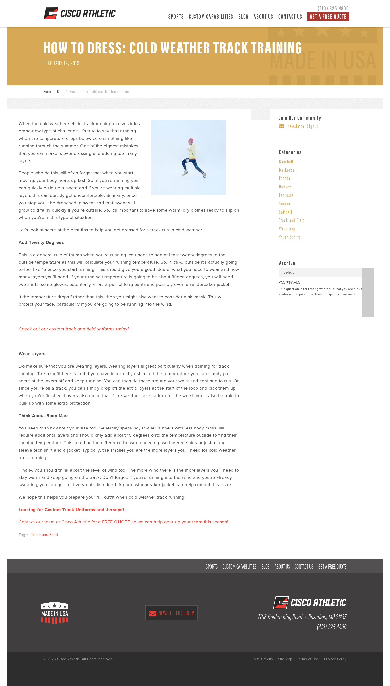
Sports (176, 16)
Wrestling (287, 228)
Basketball (288, 170)
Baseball (286, 161)
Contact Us (290, 16)
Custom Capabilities (211, 16)
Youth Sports (290, 237)
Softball (285, 212)
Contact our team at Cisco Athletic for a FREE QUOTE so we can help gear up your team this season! (123, 522)
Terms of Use (308, 659)
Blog (243, 16)
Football (286, 178)
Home (47, 91)
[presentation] (317, 307)
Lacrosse (286, 195)
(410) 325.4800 (332, 626)
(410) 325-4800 (333, 8)
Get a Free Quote (328, 16)
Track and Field (44, 535)
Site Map (285, 659)
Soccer (285, 203)
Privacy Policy (335, 659)
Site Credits (263, 659)
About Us (263, 16)
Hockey (285, 186)
